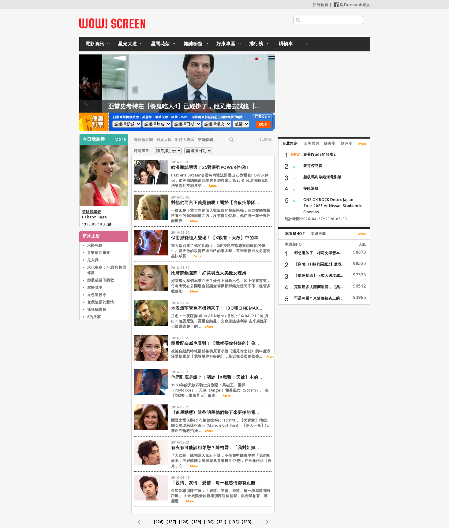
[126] (159, 521)
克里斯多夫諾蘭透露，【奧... (318, 286)
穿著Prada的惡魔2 (319, 154)
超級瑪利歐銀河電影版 (322, 177)
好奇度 (329, 143)
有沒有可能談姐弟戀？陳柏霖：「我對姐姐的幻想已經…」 (217, 447)
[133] (247, 521)
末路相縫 (95, 245)
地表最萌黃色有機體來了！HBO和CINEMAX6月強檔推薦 (217, 307)
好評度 (346, 143)
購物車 (286, 43)
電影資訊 (94, 43)
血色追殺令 (97, 294)
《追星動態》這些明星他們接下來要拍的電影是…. (217, 412)
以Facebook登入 (352, 4)
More (120, 139)
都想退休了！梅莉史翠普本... (318, 252)
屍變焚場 (95, 287)
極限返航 (311, 188)
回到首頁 (320, 4)
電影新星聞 (143, 139)
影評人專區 (184, 139)
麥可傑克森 (313, 165)
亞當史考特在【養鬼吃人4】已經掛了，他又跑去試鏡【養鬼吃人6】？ (212, 106)
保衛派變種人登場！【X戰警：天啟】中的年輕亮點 (217, 237)
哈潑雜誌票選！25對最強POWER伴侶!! (209, 167)
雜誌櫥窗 (193, 43)
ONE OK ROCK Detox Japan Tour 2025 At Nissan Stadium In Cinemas (333, 205)
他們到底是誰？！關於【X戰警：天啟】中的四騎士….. (217, 377)
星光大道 (127, 43)
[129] (196, 521)
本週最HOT (295, 233)
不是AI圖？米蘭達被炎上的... (318, 298)
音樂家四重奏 (98, 252)
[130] (209, 521)
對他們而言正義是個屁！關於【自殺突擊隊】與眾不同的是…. (217, 202)
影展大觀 (164, 139)
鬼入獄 (93, 259)
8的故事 (94, 316)
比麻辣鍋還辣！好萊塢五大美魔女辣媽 (209, 272)
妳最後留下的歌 (100, 280)
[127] (171, 521)
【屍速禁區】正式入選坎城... (318, 275)
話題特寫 (205, 139)
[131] (221, 521)
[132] (234, 521)
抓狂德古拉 (97, 309)
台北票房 (289, 143)
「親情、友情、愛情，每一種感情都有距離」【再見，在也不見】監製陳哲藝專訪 (217, 482)
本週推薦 (318, 233)
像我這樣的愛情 (100, 302)
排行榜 (256, 43)
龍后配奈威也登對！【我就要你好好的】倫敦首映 (217, 343)
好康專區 (225, 43)
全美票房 (311, 143)
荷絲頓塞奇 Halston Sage (94, 214)
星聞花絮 (160, 43)
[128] (184, 521)
